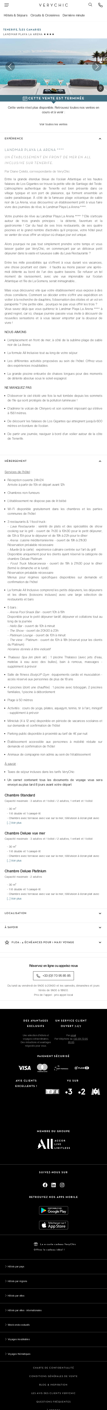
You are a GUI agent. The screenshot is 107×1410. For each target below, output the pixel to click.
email (73, 1035)
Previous (10, 66)
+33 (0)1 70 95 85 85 (53, 976)
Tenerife (10, 30)
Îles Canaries (30, 30)
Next (97, 66)
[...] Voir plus (14, 822)
